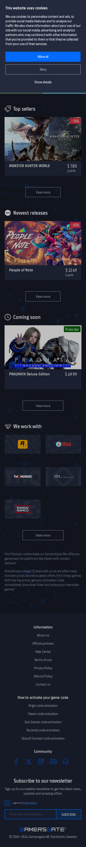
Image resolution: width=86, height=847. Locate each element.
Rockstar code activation (43, 730)
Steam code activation (43, 714)
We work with (27, 426)
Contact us (43, 684)
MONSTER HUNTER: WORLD (29, 165)
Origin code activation (43, 705)
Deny (43, 69)
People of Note (21, 269)
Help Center (43, 651)
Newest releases (30, 212)
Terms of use (43, 660)
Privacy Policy (43, 668)
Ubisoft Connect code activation (43, 738)
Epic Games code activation (43, 722)
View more (43, 192)
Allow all (43, 56)
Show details (43, 82)
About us (43, 635)
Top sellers (24, 108)
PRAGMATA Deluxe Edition (29, 373)
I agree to (24, 803)
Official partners (43, 643)
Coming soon (27, 317)
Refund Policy (43, 676)
